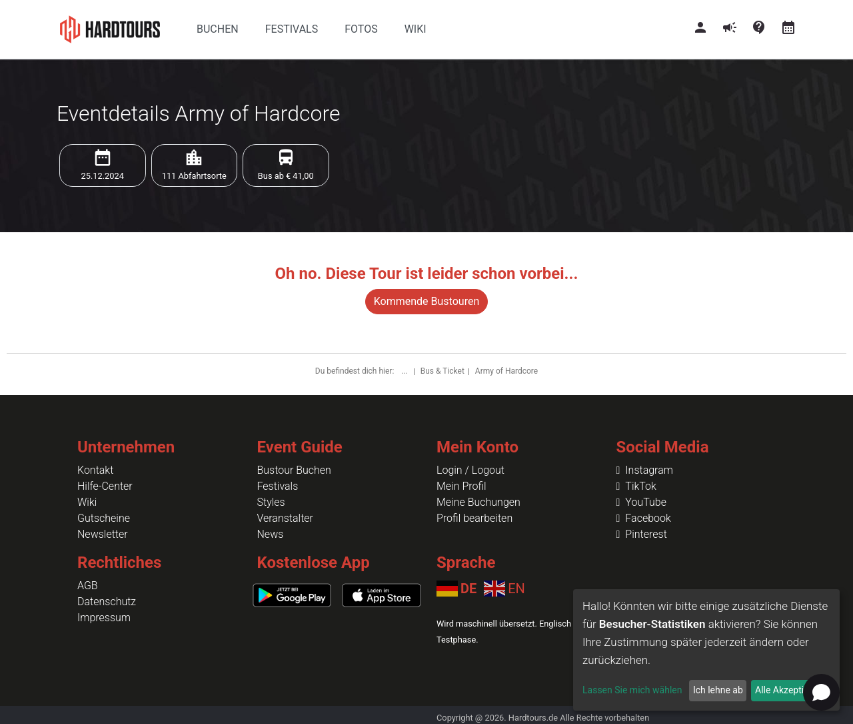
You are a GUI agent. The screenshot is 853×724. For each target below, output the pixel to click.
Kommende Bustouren (426, 301)
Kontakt (95, 470)
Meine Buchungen (478, 502)
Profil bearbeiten (474, 518)
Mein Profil (461, 486)
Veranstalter (285, 518)
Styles (271, 502)
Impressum (104, 617)
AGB (87, 585)
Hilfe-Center (105, 486)
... (405, 371)
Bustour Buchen (294, 470)
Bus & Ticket (442, 371)
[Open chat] (821, 692)
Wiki (87, 502)
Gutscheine (103, 518)
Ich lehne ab (718, 690)
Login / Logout (470, 470)
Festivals (278, 486)
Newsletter (102, 534)
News (270, 534)
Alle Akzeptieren (788, 690)
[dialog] (706, 650)
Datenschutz (106, 601)
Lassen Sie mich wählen (632, 690)
